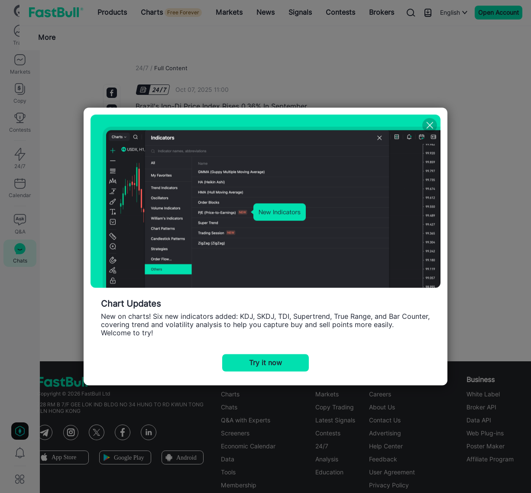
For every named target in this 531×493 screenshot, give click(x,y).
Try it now (265, 363)
